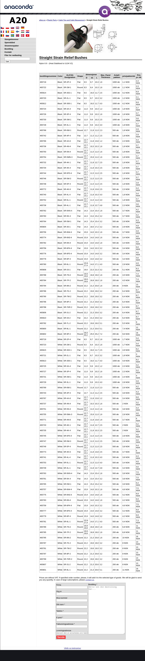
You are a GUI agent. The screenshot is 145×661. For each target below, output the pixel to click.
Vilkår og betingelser (72, 658)
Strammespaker (12, 46)
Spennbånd (10, 42)
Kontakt (8, 52)
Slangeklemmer (12, 39)
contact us (89, 580)
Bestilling (9, 49)
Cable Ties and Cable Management (72, 20)
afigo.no (42, 20)
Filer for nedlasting (13, 55)
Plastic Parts (52, 20)
